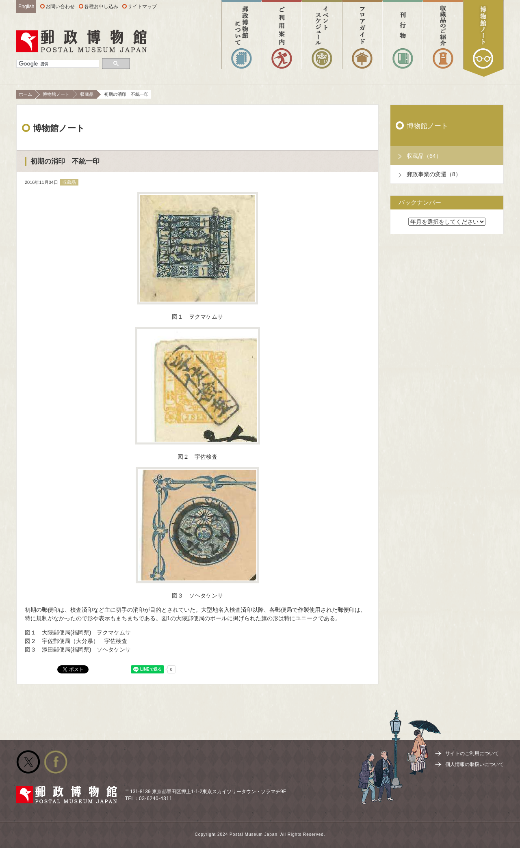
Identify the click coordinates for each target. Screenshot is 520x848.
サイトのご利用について (472, 753)
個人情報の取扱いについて (474, 764)
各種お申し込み (101, 6)
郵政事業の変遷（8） (434, 174)
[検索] (58, 64)
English (26, 6)
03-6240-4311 (155, 798)
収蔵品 (86, 94)
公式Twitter (28, 762)
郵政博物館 (81, 41)
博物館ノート (56, 94)
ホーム (25, 94)
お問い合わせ (60, 6)
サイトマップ (142, 6)
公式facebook (55, 762)
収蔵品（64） (424, 156)
